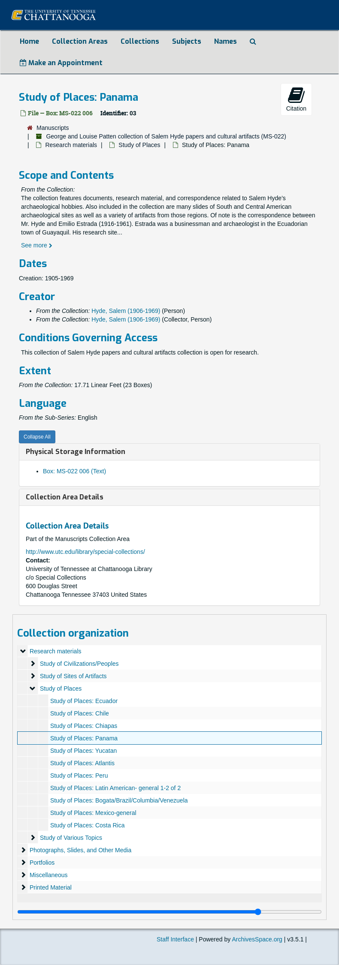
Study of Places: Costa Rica (87, 825)
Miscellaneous (49, 875)
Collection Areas (80, 41)
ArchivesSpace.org (257, 939)
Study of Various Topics (71, 837)
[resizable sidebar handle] (169, 911)
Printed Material (51, 887)
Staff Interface (175, 939)
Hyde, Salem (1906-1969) (125, 310)
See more (36, 245)
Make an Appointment (61, 62)
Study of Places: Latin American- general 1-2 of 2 (115, 788)
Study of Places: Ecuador (84, 700)
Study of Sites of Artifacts (73, 676)
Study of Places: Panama (84, 738)
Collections (140, 41)
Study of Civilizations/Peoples (79, 663)
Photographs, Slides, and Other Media (80, 850)
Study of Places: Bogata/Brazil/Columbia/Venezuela (119, 800)
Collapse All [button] (37, 437)
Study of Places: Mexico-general (93, 812)
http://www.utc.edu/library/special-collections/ (85, 551)
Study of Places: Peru (79, 775)
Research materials (71, 144)
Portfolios (42, 862)
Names (225, 41)
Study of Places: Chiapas (83, 725)
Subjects (186, 41)
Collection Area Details (64, 497)
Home (29, 41)
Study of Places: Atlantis (82, 763)
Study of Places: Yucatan (83, 750)
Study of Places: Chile (79, 713)
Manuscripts (52, 127)
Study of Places (139, 144)
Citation (296, 99)
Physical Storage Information (75, 451)
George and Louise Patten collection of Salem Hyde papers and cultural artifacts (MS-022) (166, 136)
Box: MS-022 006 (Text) (74, 471)
